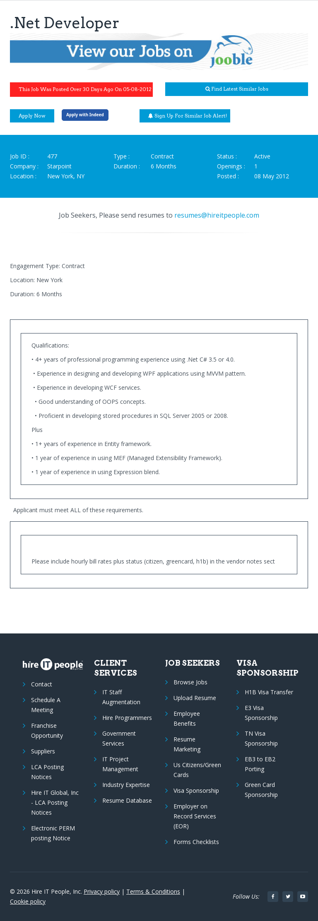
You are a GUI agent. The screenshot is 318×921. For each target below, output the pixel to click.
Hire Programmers (127, 718)
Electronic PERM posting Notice (53, 833)
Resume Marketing (186, 744)
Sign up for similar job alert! (187, 116)
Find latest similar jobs (236, 89)
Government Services (119, 738)
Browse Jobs (190, 682)
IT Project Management (120, 764)
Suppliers (43, 751)
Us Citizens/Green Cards (197, 770)
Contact (41, 684)
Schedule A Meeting (45, 705)
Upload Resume (194, 698)
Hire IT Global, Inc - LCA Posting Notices (55, 802)
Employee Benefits (186, 718)
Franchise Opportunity (47, 730)
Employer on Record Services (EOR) (194, 816)
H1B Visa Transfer (269, 692)
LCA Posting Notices (47, 772)
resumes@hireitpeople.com (216, 215)
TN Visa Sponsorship (261, 738)
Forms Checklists (196, 842)
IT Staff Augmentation (121, 697)
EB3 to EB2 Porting (260, 764)
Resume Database (127, 800)
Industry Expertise (126, 785)
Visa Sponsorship (196, 790)
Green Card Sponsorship (261, 790)
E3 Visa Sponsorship (261, 713)
